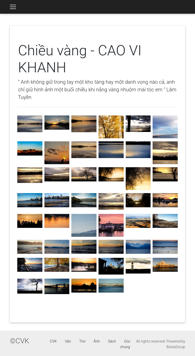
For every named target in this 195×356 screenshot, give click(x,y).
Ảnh (96, 341)
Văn (68, 341)
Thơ (82, 341)
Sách (112, 341)
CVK (53, 341)
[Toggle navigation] (13, 7)
